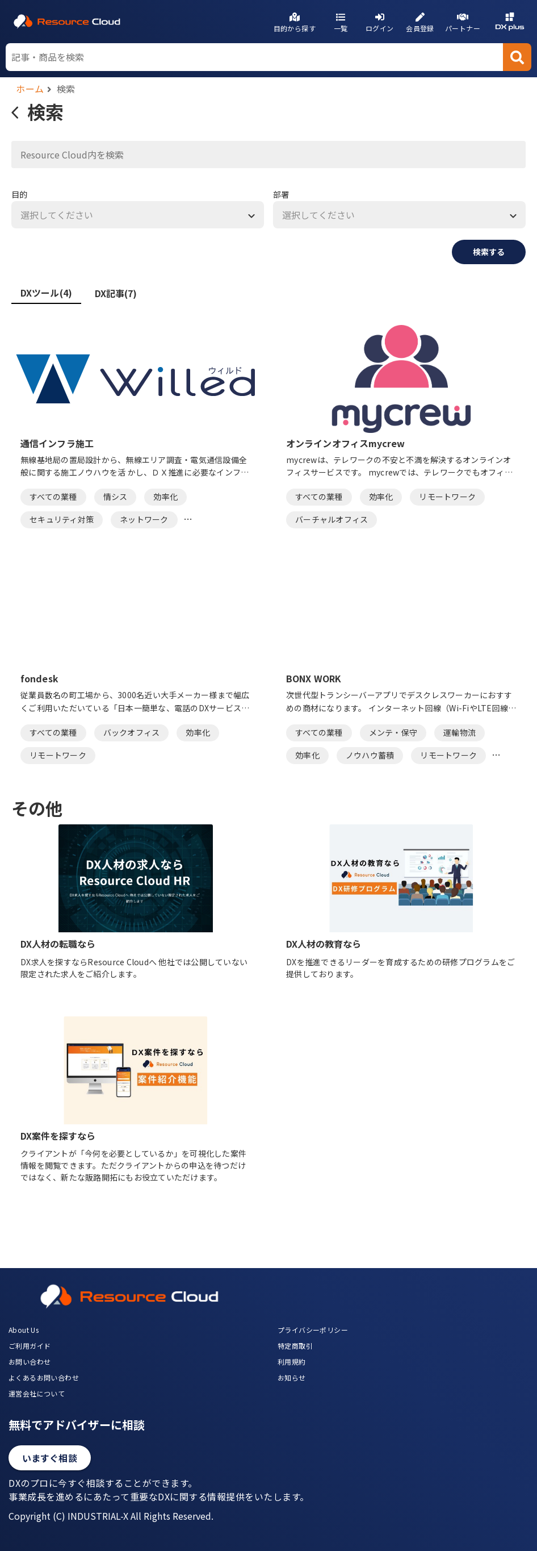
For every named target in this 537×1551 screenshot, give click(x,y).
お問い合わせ (30, 1361)
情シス (115, 496)
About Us (24, 1330)
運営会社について (37, 1393)
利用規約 (292, 1361)
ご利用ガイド (30, 1345)
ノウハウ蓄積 (370, 755)
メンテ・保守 (393, 732)
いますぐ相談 (49, 1458)
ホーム (30, 88)
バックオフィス (131, 732)
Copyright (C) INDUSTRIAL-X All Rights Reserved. (111, 1516)
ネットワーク (144, 519)
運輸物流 (459, 732)
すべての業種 (53, 496)
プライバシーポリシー (313, 1330)
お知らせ (292, 1377)
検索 (66, 88)
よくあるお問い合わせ (44, 1377)
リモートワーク (447, 496)
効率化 (165, 496)
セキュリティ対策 (62, 519)
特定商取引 (295, 1345)
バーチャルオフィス (331, 519)
